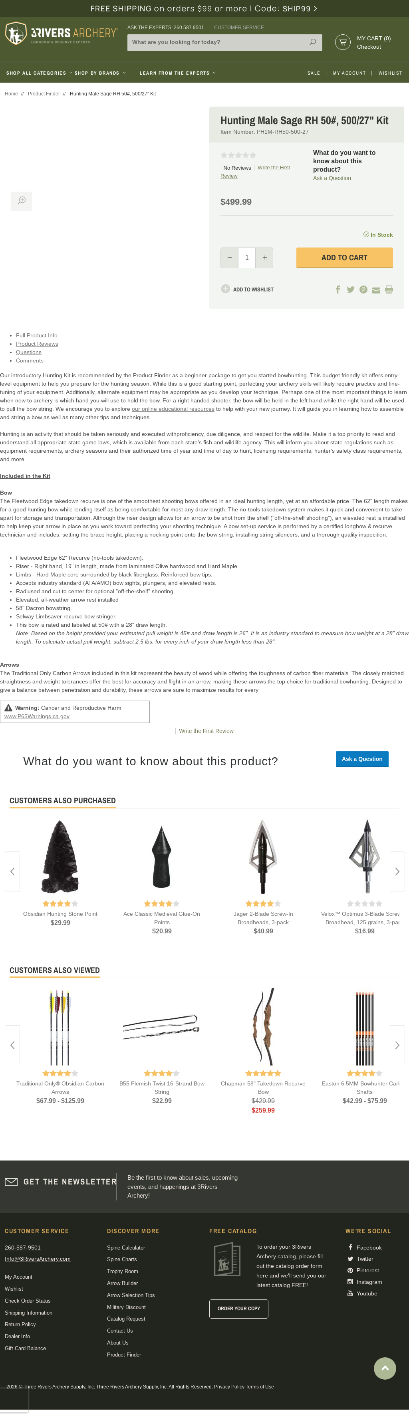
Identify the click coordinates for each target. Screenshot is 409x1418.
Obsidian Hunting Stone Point (60, 914)
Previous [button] (12, 871)
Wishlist (391, 73)
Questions (29, 352)
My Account (349, 73)
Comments (30, 360)
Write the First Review (206, 731)
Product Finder (44, 94)
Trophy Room (122, 1271)
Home (11, 94)
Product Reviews (37, 344)
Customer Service (239, 27)
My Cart (374, 38)
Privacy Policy (229, 1387)
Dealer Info (17, 1336)
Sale (314, 73)
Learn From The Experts (178, 73)
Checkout (369, 47)
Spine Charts (122, 1259)
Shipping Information (28, 1313)
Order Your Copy (239, 1308)
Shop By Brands (101, 73)
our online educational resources (173, 409)
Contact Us (120, 1331)
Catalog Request (126, 1319)
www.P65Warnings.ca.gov (36, 716)
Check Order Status (28, 1301)
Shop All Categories (37, 73)
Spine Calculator (126, 1248)
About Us (118, 1343)
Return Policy (20, 1324)
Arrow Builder (122, 1283)
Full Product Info (37, 335)
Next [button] (397, 871)
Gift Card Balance (25, 1348)
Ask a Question (332, 178)
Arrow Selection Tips (131, 1295)
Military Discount (126, 1307)
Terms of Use (260, 1387)
